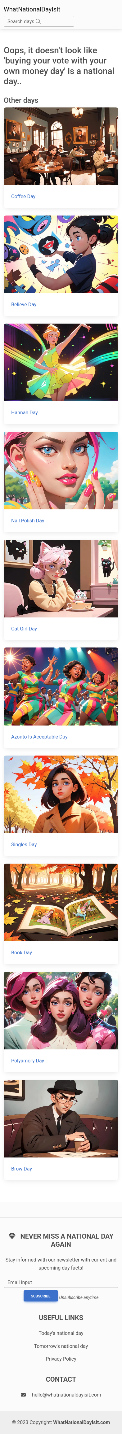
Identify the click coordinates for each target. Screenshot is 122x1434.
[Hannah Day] (61, 374)
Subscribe (41, 1296)
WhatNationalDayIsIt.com (81, 1422)
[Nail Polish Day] (61, 482)
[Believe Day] (61, 266)
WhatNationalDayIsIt (32, 9)
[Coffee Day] (61, 157)
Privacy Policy (61, 1359)
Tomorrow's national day (61, 1346)
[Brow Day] (61, 1130)
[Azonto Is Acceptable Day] (61, 697)
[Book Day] (61, 914)
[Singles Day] (61, 806)
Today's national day (61, 1333)
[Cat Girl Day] (61, 590)
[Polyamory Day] (61, 1022)
